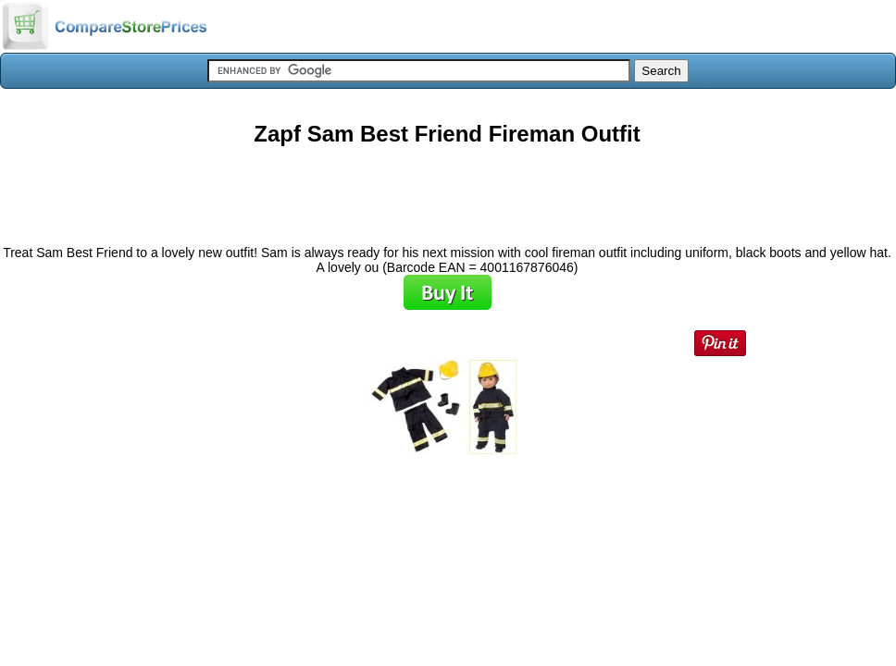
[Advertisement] (447, 188)
